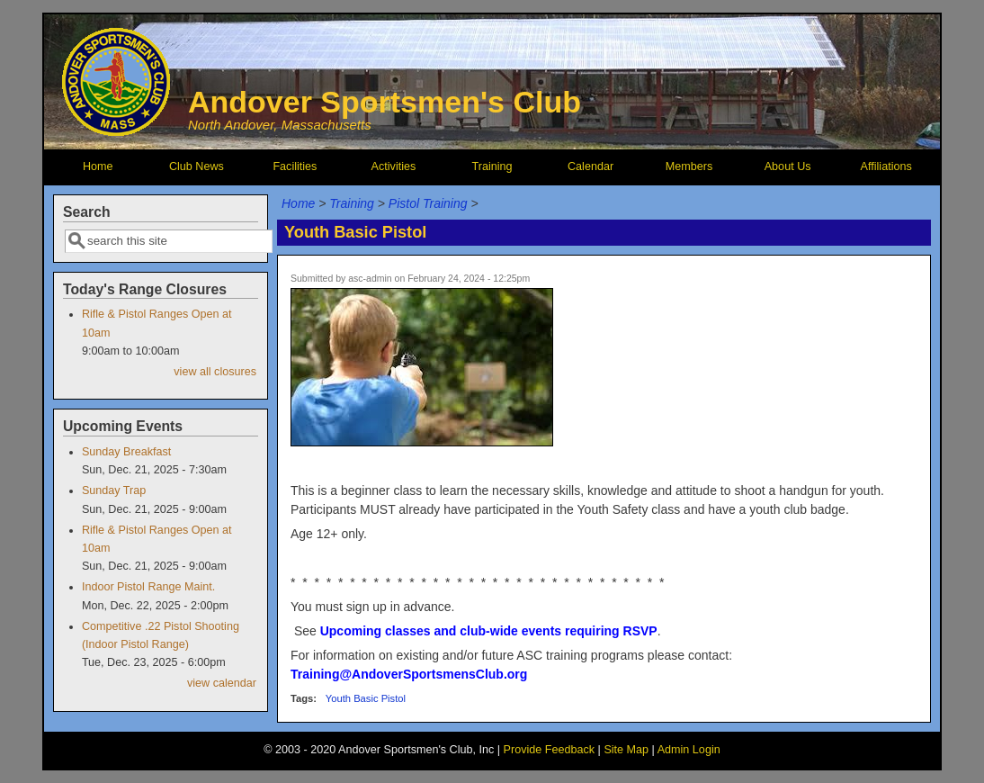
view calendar (221, 683)
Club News (196, 166)
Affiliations (886, 166)
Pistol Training (428, 203)
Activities (393, 166)
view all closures (215, 371)
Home (98, 166)
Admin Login (688, 749)
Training (491, 166)
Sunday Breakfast (126, 452)
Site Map (626, 749)
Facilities (295, 166)
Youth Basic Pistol (366, 698)
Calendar (590, 166)
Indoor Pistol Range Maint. (148, 586)
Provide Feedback (549, 749)
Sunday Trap (114, 490)
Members (689, 166)
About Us (788, 166)
